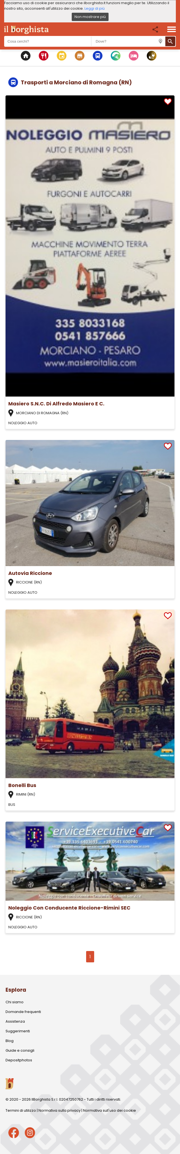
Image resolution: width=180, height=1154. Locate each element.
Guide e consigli (20, 1050)
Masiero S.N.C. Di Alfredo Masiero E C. (56, 403)
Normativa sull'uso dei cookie (109, 1110)
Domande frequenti (23, 1011)
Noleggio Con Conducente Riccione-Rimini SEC (69, 907)
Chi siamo (15, 1002)
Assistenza (15, 1021)
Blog (10, 1040)
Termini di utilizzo (21, 1110)
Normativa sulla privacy (59, 1110)
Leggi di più (94, 8)
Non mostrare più (90, 16)
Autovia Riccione (30, 573)
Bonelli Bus (22, 785)
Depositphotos (19, 1060)
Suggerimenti (18, 1031)
